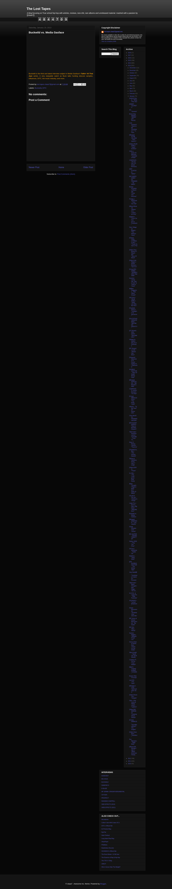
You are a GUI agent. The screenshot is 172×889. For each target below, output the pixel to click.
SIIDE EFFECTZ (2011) (108, 807)
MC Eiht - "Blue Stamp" (132, 629)
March (132, 91)
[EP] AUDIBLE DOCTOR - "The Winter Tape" (133, 565)
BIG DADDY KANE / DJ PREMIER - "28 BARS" (133, 180)
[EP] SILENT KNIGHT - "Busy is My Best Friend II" (133, 426)
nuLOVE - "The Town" (132, 681)
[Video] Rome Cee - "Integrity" (133, 696)
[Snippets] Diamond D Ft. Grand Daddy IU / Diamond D (133, 362)
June (131, 83)
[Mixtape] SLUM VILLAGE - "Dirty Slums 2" (133, 138)
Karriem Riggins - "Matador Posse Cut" (133, 636)
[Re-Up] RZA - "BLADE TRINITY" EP (133, 536)
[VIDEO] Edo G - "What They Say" (133, 100)
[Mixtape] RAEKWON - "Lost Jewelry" (133, 522)
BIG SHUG (104, 779)
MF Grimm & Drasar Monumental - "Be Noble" (133, 621)
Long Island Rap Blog (107, 838)
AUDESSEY (105, 776)
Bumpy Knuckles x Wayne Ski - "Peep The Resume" (133, 191)
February (132, 93)
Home (61, 167)
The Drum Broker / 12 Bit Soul (110, 854)
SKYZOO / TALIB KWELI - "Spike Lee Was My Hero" (133, 301)
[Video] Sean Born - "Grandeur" (133, 734)
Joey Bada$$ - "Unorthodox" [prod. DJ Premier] (133, 576)
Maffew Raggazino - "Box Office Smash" (133, 292)
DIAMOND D (105, 785)
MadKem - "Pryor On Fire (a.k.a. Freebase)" (133, 220)
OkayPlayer (104, 841)
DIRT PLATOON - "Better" (133, 171)
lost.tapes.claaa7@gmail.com (113, 31)
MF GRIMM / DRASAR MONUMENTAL (113, 791)
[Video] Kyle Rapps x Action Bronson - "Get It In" (133, 263)
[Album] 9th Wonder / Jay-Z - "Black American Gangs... (133, 750)
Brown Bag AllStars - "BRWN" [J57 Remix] (133, 117)
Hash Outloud (105, 835)
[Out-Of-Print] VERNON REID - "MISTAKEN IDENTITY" (133, 323)
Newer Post (34, 167)
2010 (129, 763)
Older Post (88, 167)
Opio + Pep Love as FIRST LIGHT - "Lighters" (133, 704)
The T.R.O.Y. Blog (106, 860)
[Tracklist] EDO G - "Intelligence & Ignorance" (133, 312)
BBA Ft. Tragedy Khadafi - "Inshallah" (133, 670)
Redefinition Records (107, 848)
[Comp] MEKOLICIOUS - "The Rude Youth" (133, 400)
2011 (129, 761)
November (133, 70)
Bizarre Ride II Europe (133, 676)
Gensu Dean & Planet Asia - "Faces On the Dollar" (133, 646)
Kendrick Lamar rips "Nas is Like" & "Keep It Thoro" (133, 282)
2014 (129, 63)
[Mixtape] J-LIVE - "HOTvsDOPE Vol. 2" (133, 689)
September (133, 75)
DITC (44, 88)
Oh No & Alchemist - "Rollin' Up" (133, 551)
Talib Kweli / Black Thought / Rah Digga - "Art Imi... (133, 586)
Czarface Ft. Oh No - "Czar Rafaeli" (132, 662)
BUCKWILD (104, 782)
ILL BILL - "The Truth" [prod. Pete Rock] (132, 477)
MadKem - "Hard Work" (132, 557)
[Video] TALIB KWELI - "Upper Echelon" (133, 146)
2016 (129, 58)
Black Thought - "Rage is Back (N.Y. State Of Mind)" (133, 488)
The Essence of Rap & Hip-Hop (110, 857)
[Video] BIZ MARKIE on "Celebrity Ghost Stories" (133, 713)
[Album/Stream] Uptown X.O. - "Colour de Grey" (133, 210)
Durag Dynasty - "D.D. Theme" (133, 529)
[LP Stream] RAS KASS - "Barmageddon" (133, 334)
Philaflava (104, 845)
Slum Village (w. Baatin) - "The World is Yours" (133, 231)
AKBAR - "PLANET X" (133, 105)
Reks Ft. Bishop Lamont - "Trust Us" (133, 445)
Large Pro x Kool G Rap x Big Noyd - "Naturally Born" (133, 507)
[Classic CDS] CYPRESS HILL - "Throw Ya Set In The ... (133, 242)
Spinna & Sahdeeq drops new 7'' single (133, 462)
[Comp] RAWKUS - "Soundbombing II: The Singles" (133, 724)
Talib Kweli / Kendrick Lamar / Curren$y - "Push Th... (133, 436)
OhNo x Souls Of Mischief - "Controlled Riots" (133, 154)
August (132, 78)
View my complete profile (108, 41)
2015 (129, 60)
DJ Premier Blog (106, 829)
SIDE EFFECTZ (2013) (108, 804)
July (131, 80)
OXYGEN (104, 795)
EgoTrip (103, 832)
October (132, 73)
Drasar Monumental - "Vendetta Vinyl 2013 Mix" (133, 612)
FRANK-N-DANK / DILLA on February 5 (133, 343)
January (132, 96)
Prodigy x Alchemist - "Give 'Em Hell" (133, 201)
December (133, 68)
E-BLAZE (104, 788)
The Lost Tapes (39, 9)
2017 (129, 55)
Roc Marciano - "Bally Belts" (133, 742)
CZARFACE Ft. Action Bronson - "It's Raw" (133, 391)
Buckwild (38, 88)
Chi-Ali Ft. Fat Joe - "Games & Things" (133, 498)
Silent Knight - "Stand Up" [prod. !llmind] (133, 655)
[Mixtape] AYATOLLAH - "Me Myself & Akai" (133, 383)
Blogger (103, 884)
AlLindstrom (104, 819)
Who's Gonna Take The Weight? (110, 867)
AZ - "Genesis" (133, 110)
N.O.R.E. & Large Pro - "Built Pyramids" (133, 595)
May (131, 86)
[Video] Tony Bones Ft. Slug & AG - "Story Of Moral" (133, 253)
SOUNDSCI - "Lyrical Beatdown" (133, 603)
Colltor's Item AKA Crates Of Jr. (110, 822)
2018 (129, 52)
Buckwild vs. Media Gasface (133, 515)
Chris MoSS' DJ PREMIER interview (133, 418)
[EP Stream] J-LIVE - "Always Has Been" (132, 352)
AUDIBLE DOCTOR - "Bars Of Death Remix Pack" (133, 373)
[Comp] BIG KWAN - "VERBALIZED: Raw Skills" (133, 272)
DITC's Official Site (106, 826)
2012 (129, 758)
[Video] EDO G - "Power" (133, 469)
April (131, 88)
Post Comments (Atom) (66, 174)
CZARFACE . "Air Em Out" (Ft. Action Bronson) (133, 163)
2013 (129, 65)
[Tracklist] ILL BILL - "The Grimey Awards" (133, 453)
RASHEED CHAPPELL (108, 801)
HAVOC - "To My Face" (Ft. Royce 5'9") (133, 410)
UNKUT (103, 864)
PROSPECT (105, 798)
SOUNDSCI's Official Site (108, 851)
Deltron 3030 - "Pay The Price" (133, 544)
